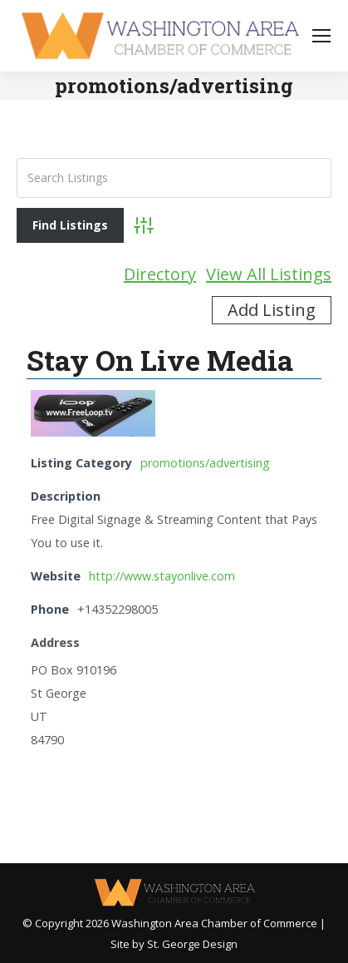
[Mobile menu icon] (321, 36)
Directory (160, 274)
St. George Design (192, 943)
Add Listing (272, 310)
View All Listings (268, 274)
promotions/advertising (205, 463)
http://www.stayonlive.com (162, 576)
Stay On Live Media (160, 359)
